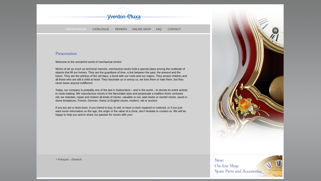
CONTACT (174, 29)
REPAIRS (121, 29)
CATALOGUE (101, 29)
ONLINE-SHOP (141, 29)
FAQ (159, 29)
